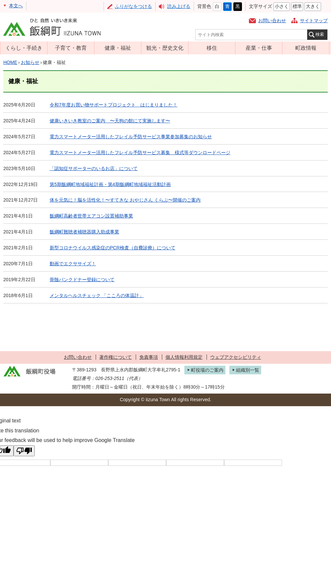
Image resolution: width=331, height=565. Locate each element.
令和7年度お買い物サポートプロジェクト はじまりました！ (113, 104)
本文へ (16, 5)
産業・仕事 (259, 48)
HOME (10, 62)
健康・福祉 (118, 48)
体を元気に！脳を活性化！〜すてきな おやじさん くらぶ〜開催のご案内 (125, 200)
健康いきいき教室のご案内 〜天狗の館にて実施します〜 (110, 120)
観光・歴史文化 (164, 48)
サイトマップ (314, 20)
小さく (282, 6)
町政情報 (305, 48)
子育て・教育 (71, 48)
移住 (212, 48)
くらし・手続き (23, 48)
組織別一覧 (247, 370)
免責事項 (148, 357)
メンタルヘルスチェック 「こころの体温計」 (97, 295)
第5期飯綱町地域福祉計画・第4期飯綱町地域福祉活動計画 (110, 184)
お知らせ (30, 62)
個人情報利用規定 (184, 357)
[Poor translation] (24, 450)
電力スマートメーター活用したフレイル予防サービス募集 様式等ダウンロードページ (140, 152)
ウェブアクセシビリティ (235, 357)
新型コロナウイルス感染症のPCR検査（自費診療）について (112, 247)
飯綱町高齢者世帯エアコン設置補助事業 (91, 216)
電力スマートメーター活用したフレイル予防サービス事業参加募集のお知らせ (131, 136)
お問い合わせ (272, 20)
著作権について (115, 357)
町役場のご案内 (207, 370)
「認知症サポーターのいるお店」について (94, 168)
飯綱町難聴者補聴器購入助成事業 (84, 231)
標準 (297, 6)
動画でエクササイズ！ (73, 263)
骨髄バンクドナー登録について (82, 279)
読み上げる (178, 6)
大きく (313, 6)
